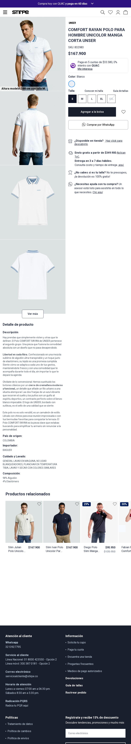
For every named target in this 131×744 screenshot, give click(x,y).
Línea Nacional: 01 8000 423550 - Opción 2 (31, 659)
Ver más (33, 313)
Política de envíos (18, 738)
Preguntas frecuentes (80, 664)
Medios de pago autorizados (85, 671)
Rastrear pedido (76, 692)
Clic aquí (98, 192)
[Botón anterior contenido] (122, 528)
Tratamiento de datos (20, 724)
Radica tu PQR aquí (16, 705)
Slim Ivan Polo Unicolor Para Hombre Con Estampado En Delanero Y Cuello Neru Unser (54, 549)
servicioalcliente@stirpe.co (21, 676)
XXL (111, 99)
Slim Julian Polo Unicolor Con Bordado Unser (16, 549)
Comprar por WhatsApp (98, 124)
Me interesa (85, 69)
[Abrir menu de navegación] (5, 12)
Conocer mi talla (94, 91)
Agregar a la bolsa (92, 111)
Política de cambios (19, 731)
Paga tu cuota (76, 649)
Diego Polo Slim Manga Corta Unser (91, 549)
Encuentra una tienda (80, 656)
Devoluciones (74, 678)
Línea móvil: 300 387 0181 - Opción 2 (27, 663)
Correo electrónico (78, 733)
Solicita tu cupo (77, 642)
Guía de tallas (120, 91)
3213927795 (13, 647)
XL (101, 99)
